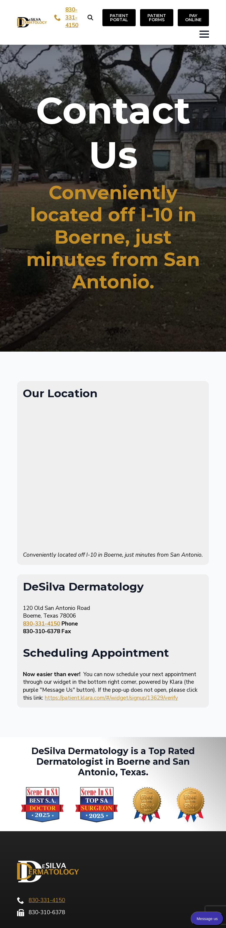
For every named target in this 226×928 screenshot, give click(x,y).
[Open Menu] (204, 34)
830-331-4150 (71, 17)
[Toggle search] (90, 17)
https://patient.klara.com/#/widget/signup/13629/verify (111, 698)
